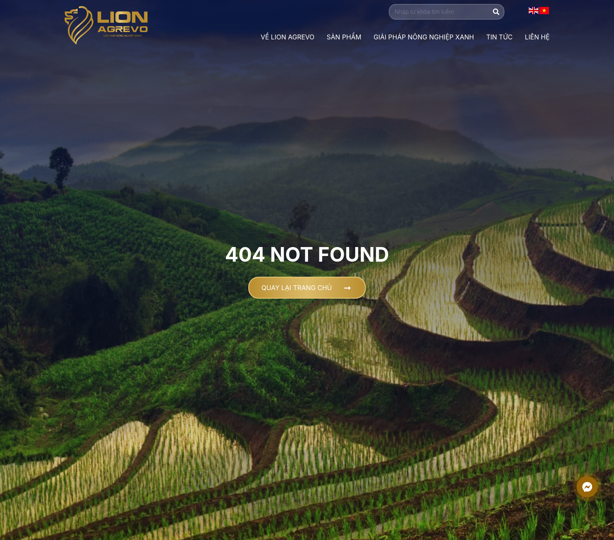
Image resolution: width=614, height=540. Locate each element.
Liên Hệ (537, 37)
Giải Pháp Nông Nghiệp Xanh (423, 37)
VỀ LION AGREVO (287, 37)
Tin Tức (499, 37)
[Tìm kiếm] (496, 11)
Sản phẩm (344, 37)
